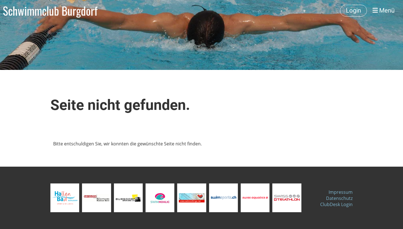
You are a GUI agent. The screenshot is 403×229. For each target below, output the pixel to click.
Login (353, 10)
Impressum (341, 192)
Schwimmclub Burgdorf (50, 10)
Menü (383, 10)
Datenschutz (339, 198)
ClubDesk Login (336, 204)
